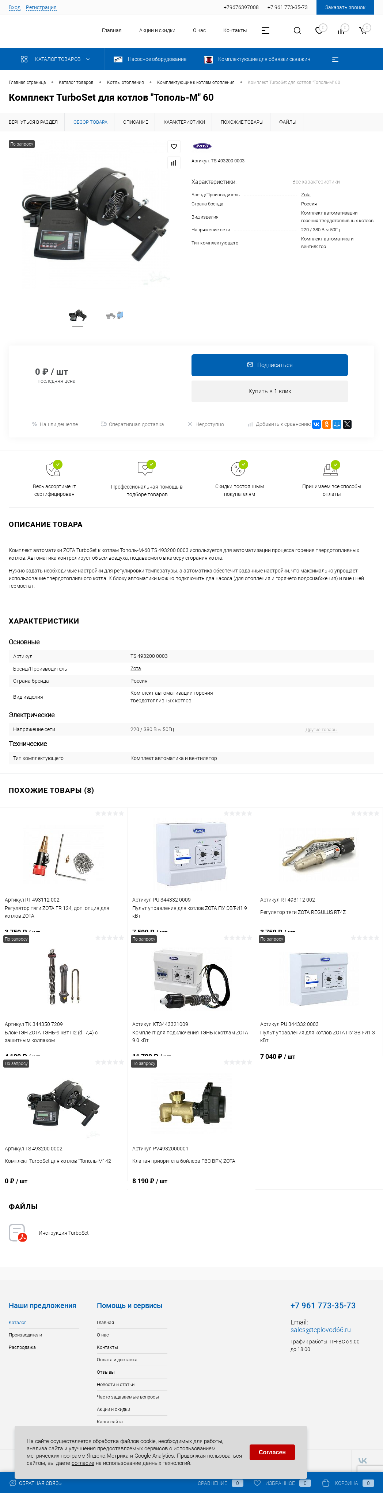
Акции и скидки (157, 30)
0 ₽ (63, 1186)
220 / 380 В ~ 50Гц (320, 229)
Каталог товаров (57, 59)
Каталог (17, 1323)
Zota (306, 194)
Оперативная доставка (132, 425)
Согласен (272, 1452)
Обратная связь (35, 1483)
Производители (25, 1336)
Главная (112, 30)
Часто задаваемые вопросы (128, 1398)
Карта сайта (110, 1423)
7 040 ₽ (319, 1062)
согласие (83, 1462)
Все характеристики (316, 182)
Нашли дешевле (54, 425)
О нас (199, 30)
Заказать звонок (345, 7)
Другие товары (322, 730)
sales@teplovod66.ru (321, 1331)
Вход (14, 7)
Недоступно (205, 425)
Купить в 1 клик (270, 392)
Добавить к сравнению (279, 425)
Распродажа (22, 1348)
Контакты (235, 30)
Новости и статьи (115, 1385)
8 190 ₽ (191, 1186)
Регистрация (41, 7)
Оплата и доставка (117, 1360)
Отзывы (106, 1373)
